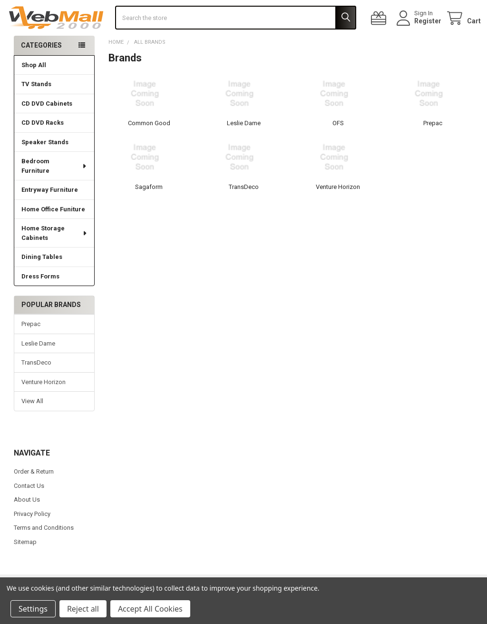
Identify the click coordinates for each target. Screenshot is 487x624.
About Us (27, 523)
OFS (338, 146)
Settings (33, 609)
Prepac (30, 347)
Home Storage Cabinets (54, 256)
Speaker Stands (44, 165)
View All (32, 424)
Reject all (83, 609)
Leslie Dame (38, 367)
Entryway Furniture (49, 213)
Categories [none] (41, 69)
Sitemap (25, 565)
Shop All (33, 88)
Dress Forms (40, 300)
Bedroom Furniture (54, 189)
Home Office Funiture (53, 233)
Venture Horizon (43, 405)
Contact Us (29, 509)
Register (420, 33)
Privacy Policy (32, 537)
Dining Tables (41, 280)
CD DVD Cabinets (46, 127)
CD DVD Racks (42, 146)
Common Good (149, 146)
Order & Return (34, 495)
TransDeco (36, 386)
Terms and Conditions (44, 551)
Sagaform (149, 210)
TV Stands (36, 107)
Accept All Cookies (150, 609)
